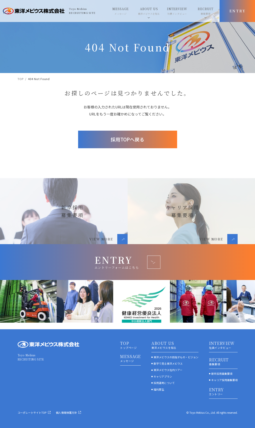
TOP (21, 79)
